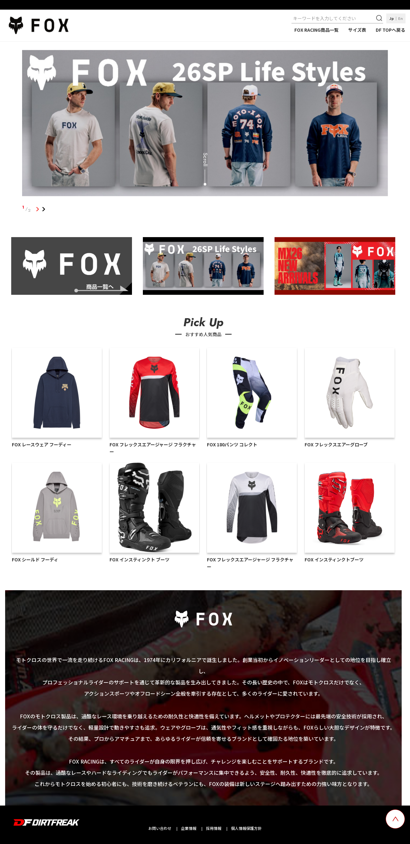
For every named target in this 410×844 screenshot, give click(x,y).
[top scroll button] (395, 819)
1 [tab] (37, 209)
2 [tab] (43, 209)
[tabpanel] (205, 124)
